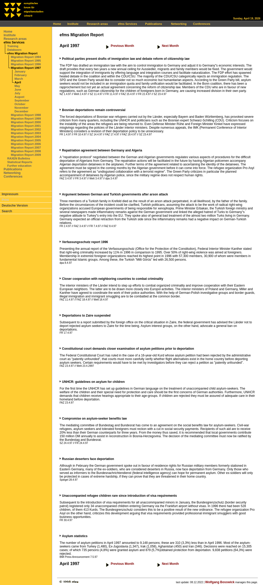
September (22, 100)
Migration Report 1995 (26, 60)
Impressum (10, 194)
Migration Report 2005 (26, 140)
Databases (14, 49)
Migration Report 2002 (26, 129)
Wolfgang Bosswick (219, 582)
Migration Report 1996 (26, 64)
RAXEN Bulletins (18, 158)
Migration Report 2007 (26, 147)
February (21, 75)
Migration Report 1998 (26, 114)
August (19, 96)
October (20, 104)
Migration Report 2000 (26, 122)
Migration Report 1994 (26, 56)
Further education (19, 165)
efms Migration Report (22, 53)
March (19, 78)
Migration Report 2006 (26, 143)
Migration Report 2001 (26, 125)
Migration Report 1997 (26, 67)
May (17, 85)
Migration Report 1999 (26, 118)
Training (12, 46)
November (22, 107)
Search (7, 211)
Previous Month (122, 46)
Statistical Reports (19, 162)
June (18, 89)
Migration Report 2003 (26, 133)
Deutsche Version (15, 205)
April (18, 82)
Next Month (170, 46)
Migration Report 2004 (26, 136)
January (20, 71)
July (17, 93)
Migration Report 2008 (26, 151)
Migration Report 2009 (26, 154)
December (21, 111)
